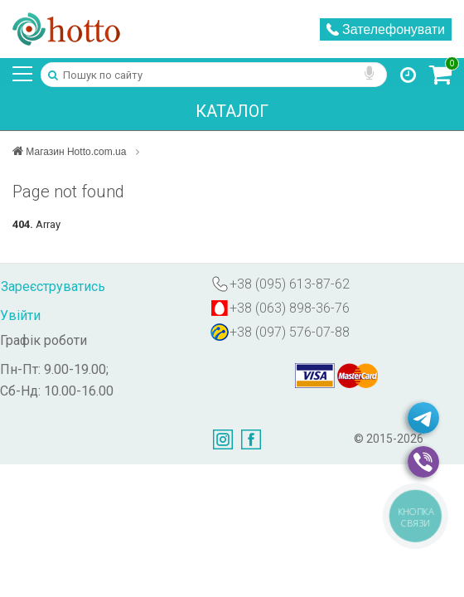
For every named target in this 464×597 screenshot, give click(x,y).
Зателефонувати (385, 29)
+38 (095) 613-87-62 (290, 284)
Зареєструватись (53, 286)
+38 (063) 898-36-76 (290, 308)
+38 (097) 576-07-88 (290, 332)
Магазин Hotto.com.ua (79, 151)
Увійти (20, 315)
